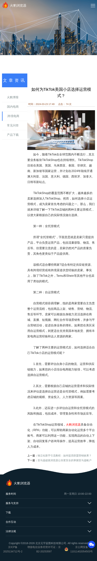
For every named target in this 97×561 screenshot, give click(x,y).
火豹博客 (13, 97)
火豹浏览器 (14, 4)
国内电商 (13, 106)
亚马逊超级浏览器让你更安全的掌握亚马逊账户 (64, 460)
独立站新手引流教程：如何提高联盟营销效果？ (64, 455)
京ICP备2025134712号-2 (12, 549)
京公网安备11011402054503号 (81, 549)
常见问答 (13, 125)
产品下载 (13, 134)
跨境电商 (13, 116)
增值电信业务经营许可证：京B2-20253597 (44, 549)
